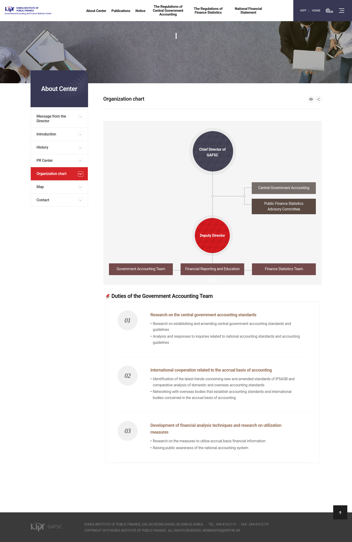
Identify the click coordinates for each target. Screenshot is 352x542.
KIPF (303, 10)
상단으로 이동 (340, 512)
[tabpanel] (212, 375)
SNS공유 (318, 99)
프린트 (311, 99)
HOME (316, 10)
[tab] (212, 189)
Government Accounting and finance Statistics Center (41, 10)
